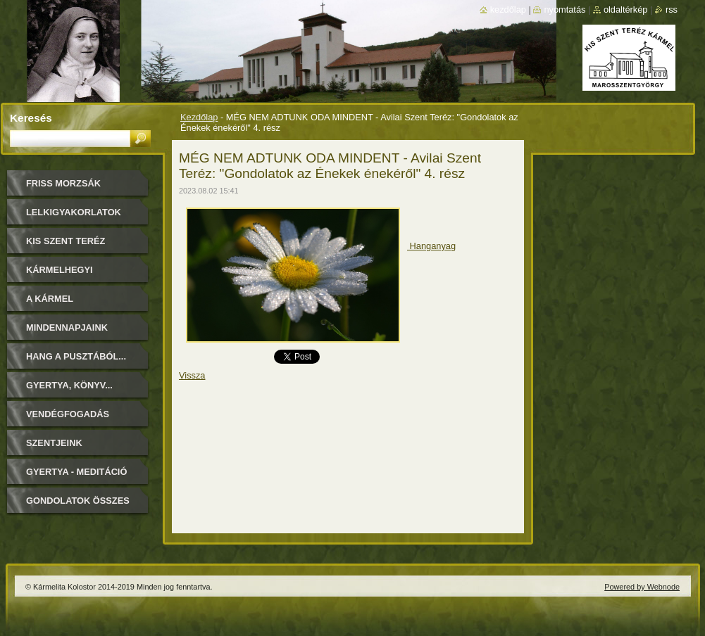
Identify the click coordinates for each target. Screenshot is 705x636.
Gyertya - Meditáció (76, 471)
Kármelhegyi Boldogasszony (67, 275)
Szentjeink (54, 443)
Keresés (31, 118)
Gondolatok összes (78, 500)
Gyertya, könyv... (69, 385)
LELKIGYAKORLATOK (73, 212)
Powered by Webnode (642, 587)
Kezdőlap (199, 117)
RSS (672, 9)
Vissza (192, 375)
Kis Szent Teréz (65, 241)
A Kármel (49, 298)
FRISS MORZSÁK (63, 183)
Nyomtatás (564, 9)
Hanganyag (431, 246)
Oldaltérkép (626, 9)
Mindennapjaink (67, 327)
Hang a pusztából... (76, 356)
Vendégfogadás (67, 414)
